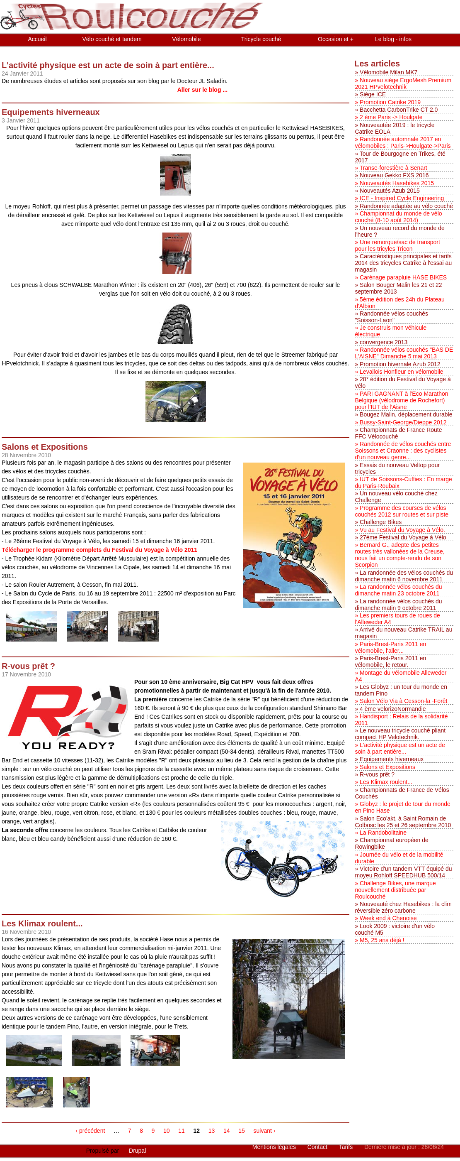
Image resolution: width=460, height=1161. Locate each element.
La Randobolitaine (383, 832)
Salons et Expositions (387, 767)
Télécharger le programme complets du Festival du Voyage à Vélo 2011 (99, 549)
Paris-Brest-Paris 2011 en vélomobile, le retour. (390, 661)
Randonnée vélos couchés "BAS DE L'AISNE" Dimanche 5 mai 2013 (404, 353)
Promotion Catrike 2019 (390, 102)
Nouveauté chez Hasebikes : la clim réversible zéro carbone (403, 907)
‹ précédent (90, 1130)
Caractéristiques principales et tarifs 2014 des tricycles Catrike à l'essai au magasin (403, 263)
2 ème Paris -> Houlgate (391, 117)
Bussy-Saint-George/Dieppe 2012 (403, 422)
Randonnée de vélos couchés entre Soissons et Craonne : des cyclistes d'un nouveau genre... (403, 450)
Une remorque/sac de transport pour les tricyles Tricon (397, 245)
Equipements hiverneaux (392, 759)
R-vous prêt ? (377, 774)
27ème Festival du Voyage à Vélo (403, 537)
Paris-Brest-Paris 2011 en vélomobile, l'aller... (390, 647)
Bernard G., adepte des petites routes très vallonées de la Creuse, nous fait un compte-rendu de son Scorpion (399, 554)
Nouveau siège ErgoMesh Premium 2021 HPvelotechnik (403, 83)
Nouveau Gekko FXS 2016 (394, 175)
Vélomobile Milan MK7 (388, 72)
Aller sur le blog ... (202, 89)
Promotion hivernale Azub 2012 (400, 364)
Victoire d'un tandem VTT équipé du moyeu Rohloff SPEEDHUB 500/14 (403, 872)
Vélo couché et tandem (111, 39)
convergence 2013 (383, 342)
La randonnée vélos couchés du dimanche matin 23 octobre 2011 (398, 590)
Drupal (137, 1150)
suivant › (265, 1130)
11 (181, 1130)
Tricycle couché (261, 39)
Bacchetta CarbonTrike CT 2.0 (399, 109)
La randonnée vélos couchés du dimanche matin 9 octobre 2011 (398, 604)
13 (211, 1130)
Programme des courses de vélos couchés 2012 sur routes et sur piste (401, 511)
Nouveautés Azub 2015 (390, 190)
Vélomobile (186, 39)
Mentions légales (275, 1147)
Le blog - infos (393, 39)
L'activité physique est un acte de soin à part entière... (400, 748)
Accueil (37, 39)
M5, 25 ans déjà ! (382, 940)
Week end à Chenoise (388, 918)
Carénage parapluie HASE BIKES (403, 277)
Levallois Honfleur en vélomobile (401, 371)
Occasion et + (335, 39)
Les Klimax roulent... (386, 782)
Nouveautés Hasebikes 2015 (397, 183)
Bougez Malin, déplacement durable (406, 414)
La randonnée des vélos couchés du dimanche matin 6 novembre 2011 (404, 576)
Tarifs (346, 1147)
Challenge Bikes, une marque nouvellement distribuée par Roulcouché (395, 890)
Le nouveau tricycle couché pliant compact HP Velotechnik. (400, 733)
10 (166, 1130)
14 (226, 1130)
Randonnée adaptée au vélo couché (406, 206)
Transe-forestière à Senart (393, 167)
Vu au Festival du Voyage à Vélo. (402, 530)
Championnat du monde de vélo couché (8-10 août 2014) (398, 216)
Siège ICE (373, 94)
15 (241, 1130)
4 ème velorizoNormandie (393, 708)
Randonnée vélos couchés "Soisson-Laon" (391, 316)
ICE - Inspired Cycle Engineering (402, 198)
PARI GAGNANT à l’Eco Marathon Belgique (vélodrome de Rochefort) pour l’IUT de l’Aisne (401, 400)
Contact (318, 1147)
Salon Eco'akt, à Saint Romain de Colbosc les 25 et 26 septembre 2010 (403, 821)
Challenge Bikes (381, 522)
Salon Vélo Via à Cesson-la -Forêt (403, 701)
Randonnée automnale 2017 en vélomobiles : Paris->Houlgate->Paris (402, 142)
